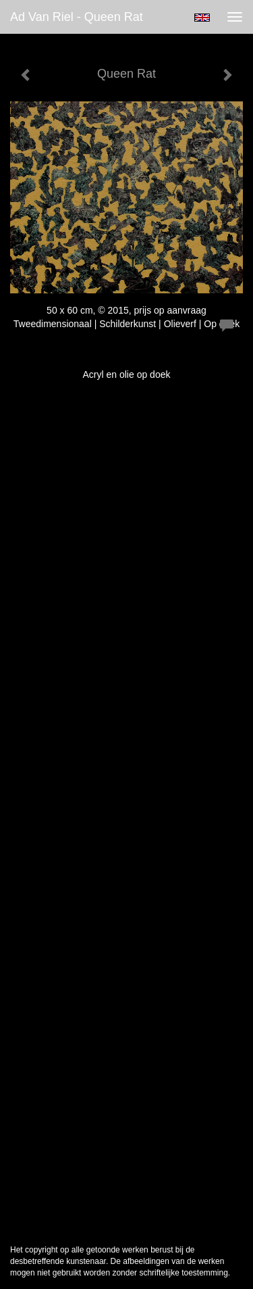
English (202, 18)
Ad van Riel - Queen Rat (76, 17)
